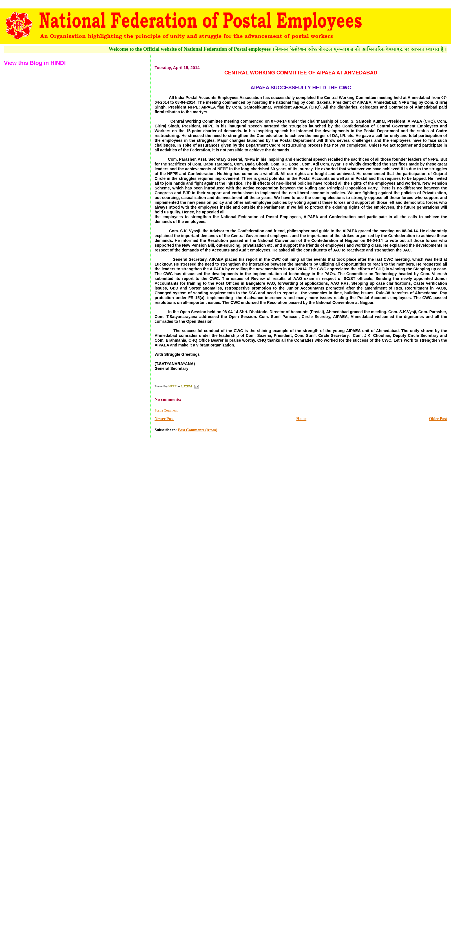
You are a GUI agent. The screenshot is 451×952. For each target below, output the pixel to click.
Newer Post (164, 419)
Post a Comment (165, 410)
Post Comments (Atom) (197, 430)
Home (301, 419)
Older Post (438, 419)
